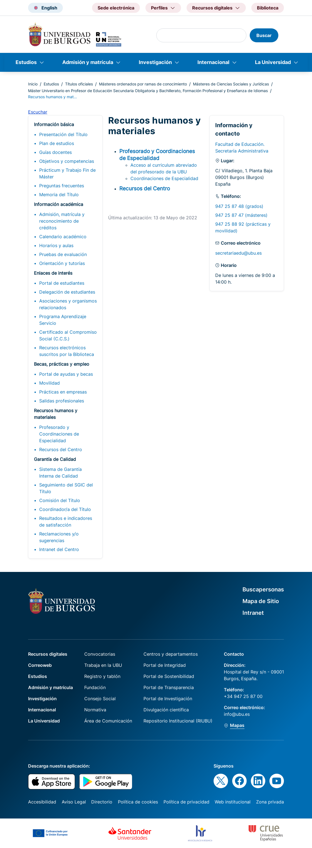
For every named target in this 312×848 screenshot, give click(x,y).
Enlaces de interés (53, 273)
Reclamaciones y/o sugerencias (59, 537)
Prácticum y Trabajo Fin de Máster (67, 173)
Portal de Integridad (164, 665)
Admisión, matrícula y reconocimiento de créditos (62, 221)
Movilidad (49, 383)
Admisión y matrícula (87, 62)
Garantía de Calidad (55, 459)
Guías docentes (55, 152)
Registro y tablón (102, 676)
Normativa (95, 709)
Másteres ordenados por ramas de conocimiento (143, 84)
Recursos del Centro (60, 449)
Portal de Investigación (167, 698)
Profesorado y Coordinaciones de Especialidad (59, 433)
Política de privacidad (186, 802)
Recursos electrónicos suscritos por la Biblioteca (66, 351)
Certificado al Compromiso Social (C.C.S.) (68, 335)
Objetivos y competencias (66, 161)
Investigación (155, 62)
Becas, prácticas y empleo (61, 364)
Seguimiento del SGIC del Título (66, 488)
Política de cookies (138, 802)
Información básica (54, 124)
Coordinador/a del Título (65, 509)
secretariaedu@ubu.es (238, 253)
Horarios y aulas (56, 245)
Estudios (26, 62)
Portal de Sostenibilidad (168, 676)
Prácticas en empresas (63, 392)
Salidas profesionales (61, 401)
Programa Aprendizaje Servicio (62, 320)
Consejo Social (100, 698)
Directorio (101, 802)
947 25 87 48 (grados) (239, 206)
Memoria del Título (59, 194)
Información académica (58, 204)
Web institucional (233, 802)
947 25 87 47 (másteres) (241, 215)
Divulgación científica (166, 709)
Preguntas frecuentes (61, 185)
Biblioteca (267, 8)
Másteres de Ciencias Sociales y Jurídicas (231, 84)
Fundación (95, 687)
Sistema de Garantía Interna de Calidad (60, 472)
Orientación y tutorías (62, 263)
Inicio (33, 84)
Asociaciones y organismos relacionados (68, 304)
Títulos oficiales (79, 84)
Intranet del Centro (59, 549)
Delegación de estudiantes (67, 292)
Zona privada (270, 802)
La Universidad (273, 62)
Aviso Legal (74, 802)
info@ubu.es (237, 714)
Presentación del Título (63, 134)
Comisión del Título (59, 500)
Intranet (253, 612)
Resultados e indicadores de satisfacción (65, 521)
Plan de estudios (56, 143)
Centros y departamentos (170, 654)
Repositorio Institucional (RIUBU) (177, 721)
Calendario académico (62, 236)
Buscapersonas (263, 589)
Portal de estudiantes (61, 283)
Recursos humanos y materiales (55, 414)
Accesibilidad (42, 802)
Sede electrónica (116, 8)
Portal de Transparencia (168, 687)
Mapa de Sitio (260, 601)
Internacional (213, 62)
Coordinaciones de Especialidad (164, 178)
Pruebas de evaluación (63, 254)
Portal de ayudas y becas (66, 374)
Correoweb (40, 665)
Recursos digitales (47, 654)
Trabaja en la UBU (103, 665)
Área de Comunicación (108, 721)
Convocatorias (99, 654)
